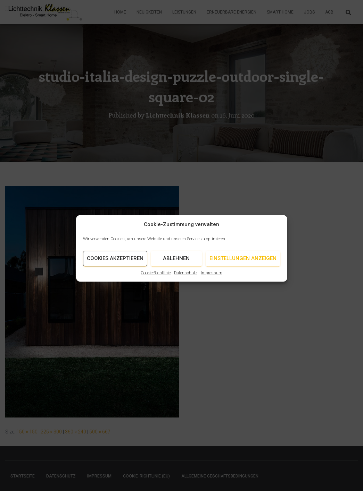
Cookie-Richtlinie (156, 276)
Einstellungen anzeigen (243, 262)
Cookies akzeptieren (115, 262)
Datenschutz (185, 276)
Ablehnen (176, 262)
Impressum (211, 276)
